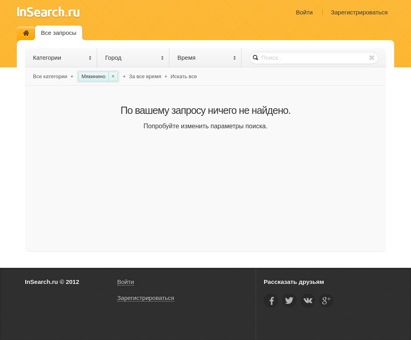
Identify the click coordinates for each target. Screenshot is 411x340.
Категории (62, 57)
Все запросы (58, 32)
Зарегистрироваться (359, 12)
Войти (304, 12)
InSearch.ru (48, 12)
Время (206, 57)
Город (134, 57)
